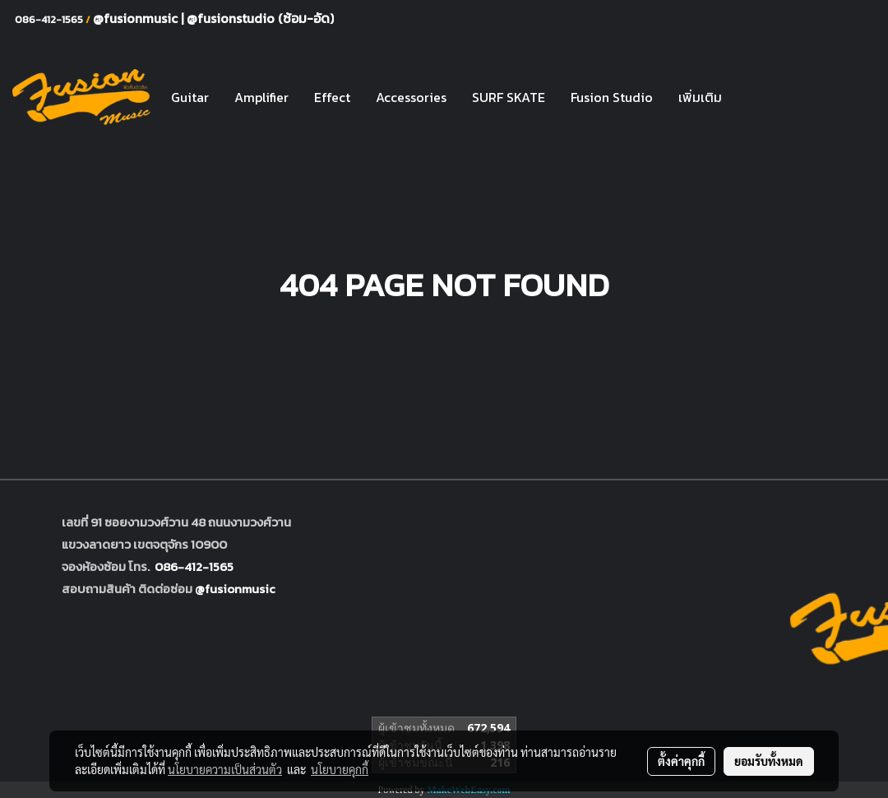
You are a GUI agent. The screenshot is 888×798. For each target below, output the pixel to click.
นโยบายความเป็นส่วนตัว (225, 769)
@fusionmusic (137, 18)
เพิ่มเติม (700, 97)
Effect (332, 97)
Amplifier (261, 97)
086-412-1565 (194, 566)
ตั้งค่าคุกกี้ (681, 761)
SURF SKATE (508, 97)
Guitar (190, 97)
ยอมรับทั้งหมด (768, 761)
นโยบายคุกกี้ (339, 769)
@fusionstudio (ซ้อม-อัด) (260, 18)
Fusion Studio (612, 97)
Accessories (411, 97)
